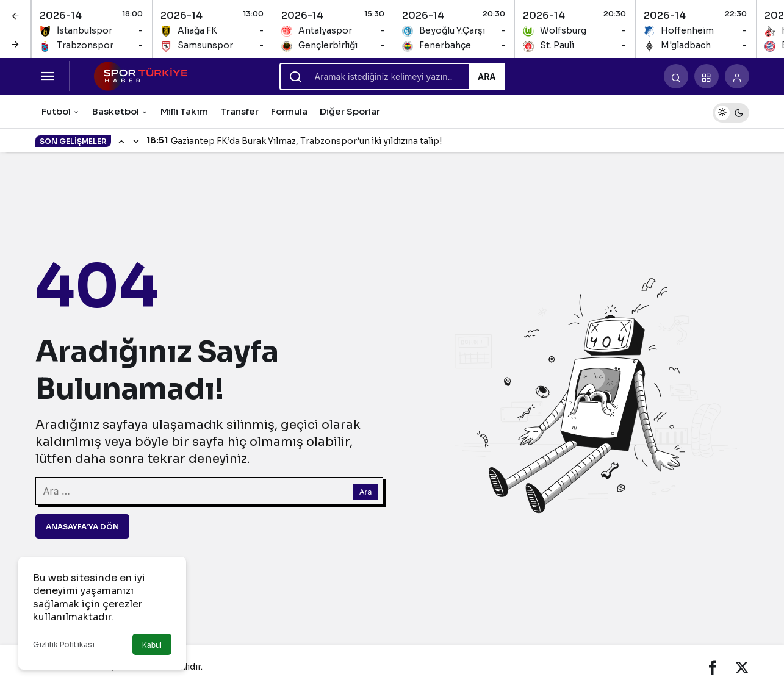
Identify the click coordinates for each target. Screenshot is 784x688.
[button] (706, 76)
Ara (487, 76)
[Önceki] (15, 14)
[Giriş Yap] (737, 76)
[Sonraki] (15, 43)
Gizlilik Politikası (64, 644)
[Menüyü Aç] (47, 76)
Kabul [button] (152, 645)
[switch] (731, 111)
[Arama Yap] (676, 76)
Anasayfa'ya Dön (82, 526)
